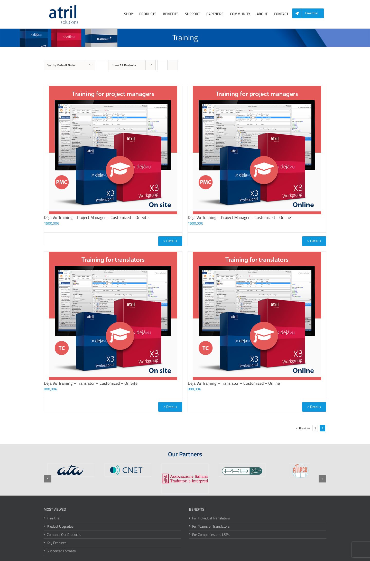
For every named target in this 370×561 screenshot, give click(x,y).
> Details (170, 241)
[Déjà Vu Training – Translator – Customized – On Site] (113, 316)
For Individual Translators (211, 518)
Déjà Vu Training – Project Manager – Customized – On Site (96, 217)
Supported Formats (61, 551)
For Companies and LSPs (211, 534)
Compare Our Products (64, 534)
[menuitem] (310, 13)
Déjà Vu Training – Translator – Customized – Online (234, 383)
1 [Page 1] (315, 428)
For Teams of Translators (211, 526)
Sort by (61, 65)
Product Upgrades (60, 526)
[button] (47, 478)
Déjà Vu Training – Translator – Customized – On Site (90, 383)
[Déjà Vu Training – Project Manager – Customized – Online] (257, 150)
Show (124, 65)
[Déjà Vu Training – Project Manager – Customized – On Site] (113, 150)
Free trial (53, 518)
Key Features (57, 542)
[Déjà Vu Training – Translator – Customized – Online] (257, 316)
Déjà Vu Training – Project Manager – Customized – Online (239, 217)
